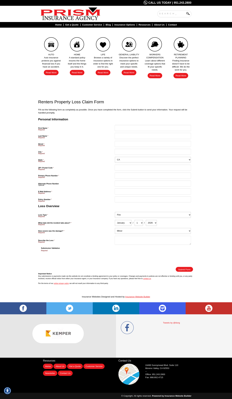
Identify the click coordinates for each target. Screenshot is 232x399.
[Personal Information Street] (153, 144)
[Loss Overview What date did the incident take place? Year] (151, 223)
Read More (51, 72)
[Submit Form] (184, 269)
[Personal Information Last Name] (153, 136)
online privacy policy (61, 283)
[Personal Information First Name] (153, 128)
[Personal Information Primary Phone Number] (153, 175)
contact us (147, 278)
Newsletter (50, 373)
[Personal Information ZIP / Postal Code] (153, 168)
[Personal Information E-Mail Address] (153, 191)
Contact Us (65, 373)
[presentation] (65, 258)
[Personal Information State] (153, 160)
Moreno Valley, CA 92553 (157, 368)
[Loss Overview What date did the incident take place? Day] (138, 223)
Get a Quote (75, 366)
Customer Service (94, 366)
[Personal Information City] (153, 152)
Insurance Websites (91, 297)
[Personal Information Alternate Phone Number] (153, 183)
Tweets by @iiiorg (171, 323)
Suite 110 (162, 365)
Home (48, 366)
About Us (60, 366)
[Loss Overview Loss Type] (153, 215)
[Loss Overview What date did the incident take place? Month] (123, 223)
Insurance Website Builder (137, 297)
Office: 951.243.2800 (155, 374)
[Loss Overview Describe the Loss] (153, 240)
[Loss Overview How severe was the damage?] (153, 231)
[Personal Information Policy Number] (153, 199)
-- (146, 371)
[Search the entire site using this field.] (172, 13)
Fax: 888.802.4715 (154, 377)
